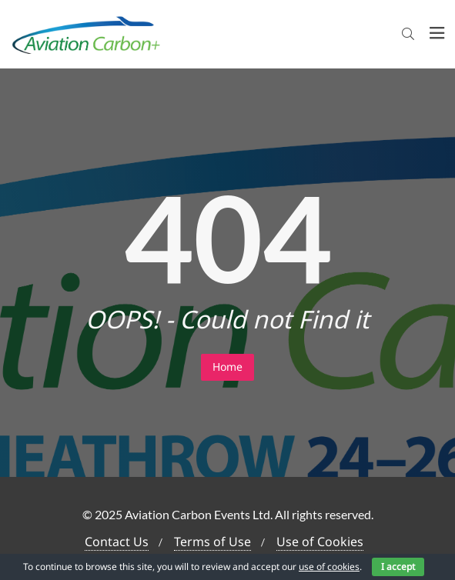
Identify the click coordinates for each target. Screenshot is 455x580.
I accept (398, 566)
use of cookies (329, 566)
